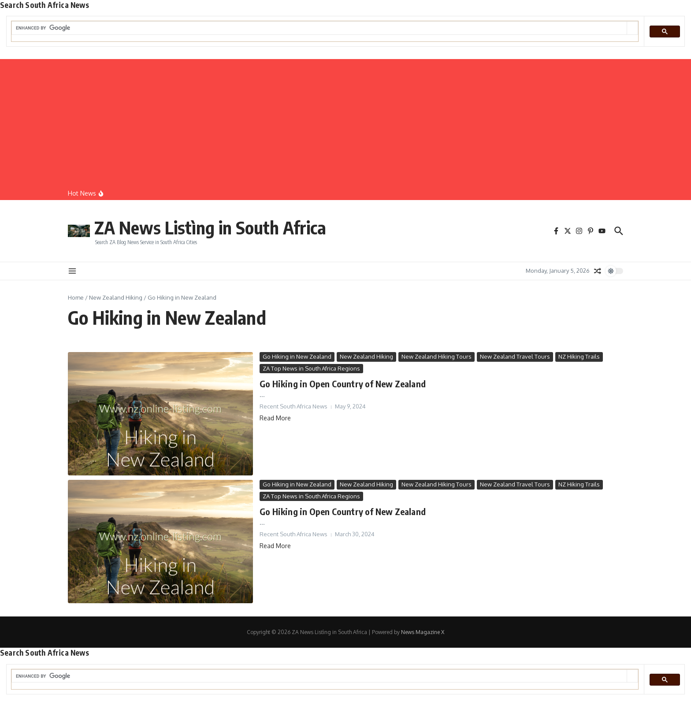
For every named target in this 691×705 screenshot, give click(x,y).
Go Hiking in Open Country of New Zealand (343, 383)
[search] (319, 28)
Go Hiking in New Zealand (297, 356)
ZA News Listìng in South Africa (210, 227)
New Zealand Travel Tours (515, 356)
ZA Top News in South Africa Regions (311, 368)
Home (76, 297)
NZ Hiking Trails (579, 356)
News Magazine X (422, 632)
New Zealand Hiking (115, 297)
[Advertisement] (345, 120)
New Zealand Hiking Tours (436, 356)
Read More (275, 418)
